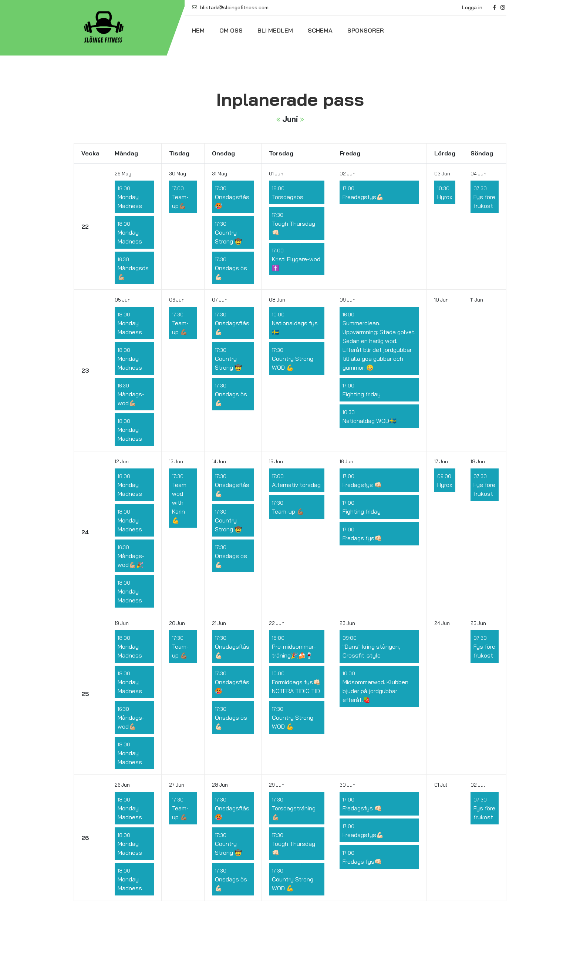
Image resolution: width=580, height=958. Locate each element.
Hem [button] (198, 30)
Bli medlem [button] (275, 30)
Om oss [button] (231, 30)
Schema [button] (320, 30)
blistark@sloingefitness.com (230, 7)
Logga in (472, 7)
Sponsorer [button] (365, 30)
